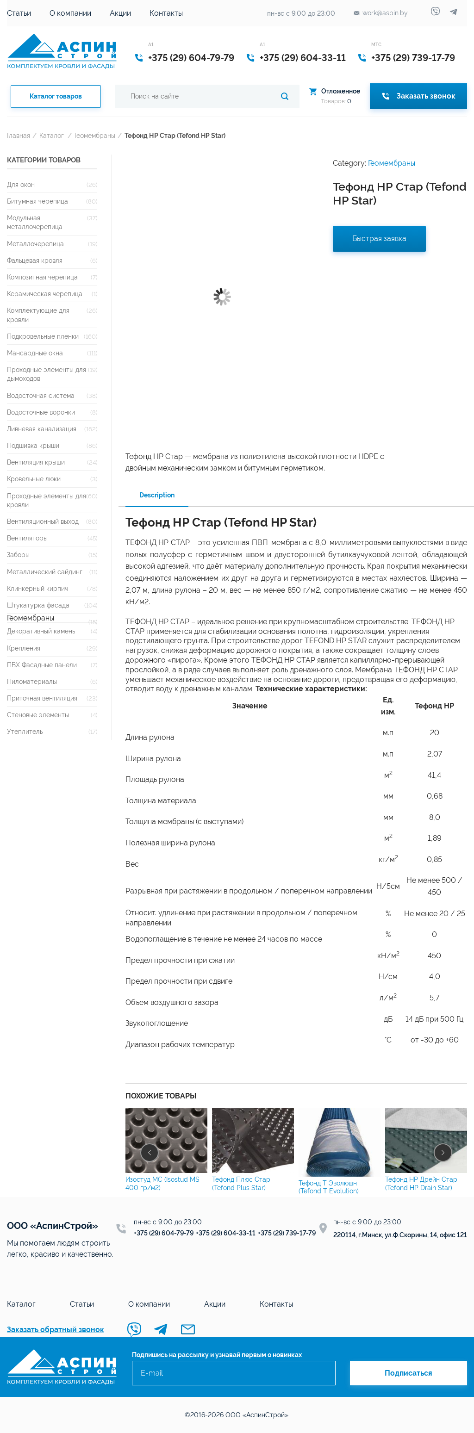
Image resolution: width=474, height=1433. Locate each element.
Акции (120, 13)
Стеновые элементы (38, 715)
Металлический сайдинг (44, 572)
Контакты (166, 13)
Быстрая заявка (379, 238)
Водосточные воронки (41, 412)
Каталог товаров (56, 96)
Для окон (21, 184)
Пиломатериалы (32, 681)
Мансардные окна (35, 353)
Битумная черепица (37, 201)
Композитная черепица (42, 277)
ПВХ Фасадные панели (42, 665)
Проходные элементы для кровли (46, 500)
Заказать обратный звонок (55, 1329)
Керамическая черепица (44, 294)
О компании (70, 13)
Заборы (18, 554)
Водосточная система (41, 395)
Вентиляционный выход (43, 521)
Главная (18, 135)
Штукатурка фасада (38, 605)
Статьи (19, 13)
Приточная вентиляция (42, 698)
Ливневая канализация (41, 429)
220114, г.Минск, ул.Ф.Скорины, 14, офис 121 (400, 1235)
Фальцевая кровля (34, 260)
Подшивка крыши (33, 445)
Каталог (51, 135)
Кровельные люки (34, 479)
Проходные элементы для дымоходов (46, 374)
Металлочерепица (35, 244)
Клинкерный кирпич (37, 588)
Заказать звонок (418, 96)
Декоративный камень (41, 631)
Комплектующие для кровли (38, 314)
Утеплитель (25, 731)
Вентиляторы (27, 538)
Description (157, 495)
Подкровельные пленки (43, 336)
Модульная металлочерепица (34, 222)
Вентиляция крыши (36, 462)
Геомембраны (95, 135)
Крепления (23, 648)
